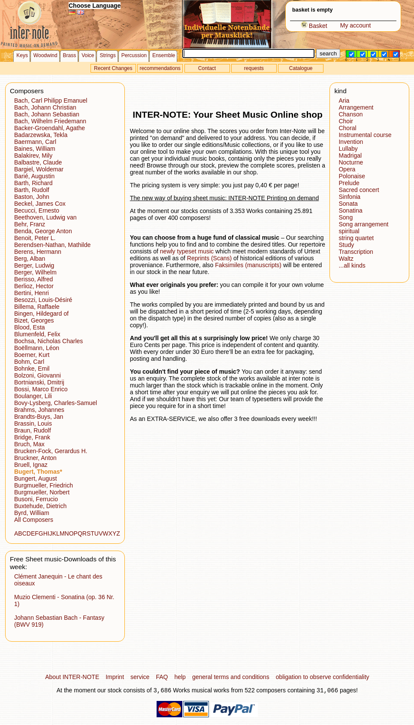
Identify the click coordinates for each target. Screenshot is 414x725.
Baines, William (34, 148)
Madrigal (350, 155)
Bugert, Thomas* (38, 471)
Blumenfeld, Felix (37, 334)
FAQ (162, 676)
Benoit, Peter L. (35, 238)
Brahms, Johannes (39, 409)
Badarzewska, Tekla (40, 134)
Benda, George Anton (43, 231)
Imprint (115, 676)
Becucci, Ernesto (36, 210)
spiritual (348, 231)
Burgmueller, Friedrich (43, 485)
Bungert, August (35, 478)
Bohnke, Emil (31, 368)
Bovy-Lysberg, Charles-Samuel (55, 402)
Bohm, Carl (29, 361)
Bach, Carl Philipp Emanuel (50, 100)
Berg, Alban (29, 258)
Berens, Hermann (37, 251)
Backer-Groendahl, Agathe (49, 128)
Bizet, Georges (34, 320)
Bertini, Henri (31, 292)
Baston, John (31, 196)
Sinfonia (349, 196)
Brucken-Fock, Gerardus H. (50, 451)
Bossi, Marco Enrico (40, 389)
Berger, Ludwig (34, 265)
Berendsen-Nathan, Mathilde (52, 244)
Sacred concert (358, 189)
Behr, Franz (29, 224)
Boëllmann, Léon (36, 347)
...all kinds (351, 265)
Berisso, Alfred (33, 279)
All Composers (33, 519)
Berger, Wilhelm (35, 272)
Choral (347, 128)
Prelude (348, 183)
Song (345, 217)
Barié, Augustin (34, 176)
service (139, 676)
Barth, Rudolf (31, 189)
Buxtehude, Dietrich (40, 506)
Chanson (350, 114)
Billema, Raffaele (37, 306)
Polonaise (351, 176)
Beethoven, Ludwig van (45, 217)
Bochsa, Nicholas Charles (48, 341)
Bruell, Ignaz (31, 464)
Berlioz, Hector (34, 286)
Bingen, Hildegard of (41, 313)
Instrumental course (364, 134)
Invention (350, 141)
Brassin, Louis (33, 423)
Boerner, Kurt (32, 354)
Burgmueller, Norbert (42, 492)
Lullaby (347, 148)
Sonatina (350, 210)
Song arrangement (363, 224)
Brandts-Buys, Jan (38, 416)
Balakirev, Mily (33, 155)
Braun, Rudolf (32, 430)
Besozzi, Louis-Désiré (43, 299)
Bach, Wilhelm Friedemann (50, 121)
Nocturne (350, 162)
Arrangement (355, 107)
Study (346, 244)
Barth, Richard (33, 183)
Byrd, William (31, 512)
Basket (314, 25)
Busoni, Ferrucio (36, 499)
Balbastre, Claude (38, 162)
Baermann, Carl (35, 141)
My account (355, 25)
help (179, 676)
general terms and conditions (230, 676)
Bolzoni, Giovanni (37, 375)
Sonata (347, 203)
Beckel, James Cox (40, 203)
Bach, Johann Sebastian (46, 114)
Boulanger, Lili (33, 396)
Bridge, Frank (32, 437)
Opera (346, 169)
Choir (345, 121)
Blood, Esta (29, 327)
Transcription (355, 251)
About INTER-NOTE (72, 676)
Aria (343, 100)
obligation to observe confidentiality (322, 676)
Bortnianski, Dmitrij (39, 382)
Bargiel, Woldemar (38, 169)
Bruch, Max (29, 444)
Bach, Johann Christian (45, 107)
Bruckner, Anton (35, 457)
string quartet (356, 238)
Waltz (345, 258)
